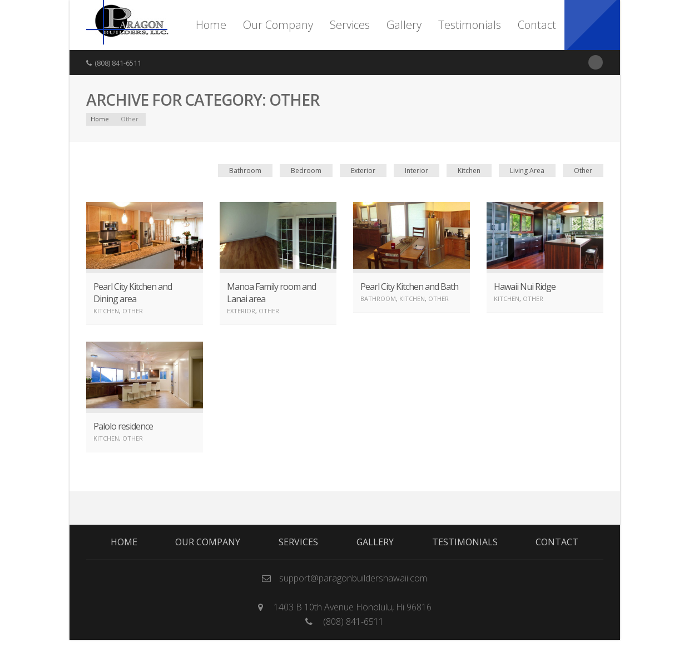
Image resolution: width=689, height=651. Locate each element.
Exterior (363, 170)
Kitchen (469, 170)
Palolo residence (123, 426)
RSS (595, 62)
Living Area (527, 170)
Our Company (278, 24)
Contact (537, 24)
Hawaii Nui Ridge (525, 286)
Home (211, 24)
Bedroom (306, 170)
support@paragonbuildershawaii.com (353, 578)
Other (583, 170)
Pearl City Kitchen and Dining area (132, 292)
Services (350, 24)
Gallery (404, 24)
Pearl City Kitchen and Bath (409, 286)
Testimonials (469, 24)
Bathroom (245, 170)
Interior (416, 170)
